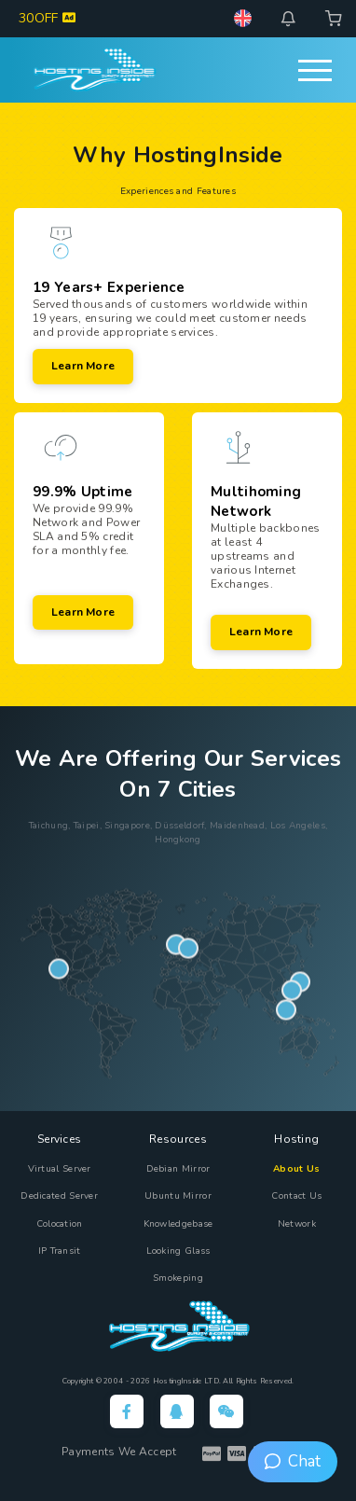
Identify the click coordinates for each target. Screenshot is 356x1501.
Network (297, 1223)
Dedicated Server (59, 1195)
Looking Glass (178, 1251)
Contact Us (296, 1195)
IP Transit (59, 1251)
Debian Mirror (178, 1168)
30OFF (47, 18)
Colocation (59, 1223)
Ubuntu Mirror (178, 1195)
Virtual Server (59, 1168)
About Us (296, 1168)
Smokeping (178, 1278)
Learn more (83, 365)
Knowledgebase (178, 1223)
